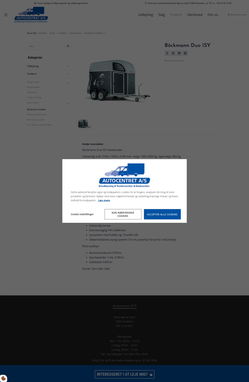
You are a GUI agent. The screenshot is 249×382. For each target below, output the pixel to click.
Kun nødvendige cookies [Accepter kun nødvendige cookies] (123, 214)
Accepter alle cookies (162, 214)
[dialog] (124, 191)
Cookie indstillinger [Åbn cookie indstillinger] (82, 214)
